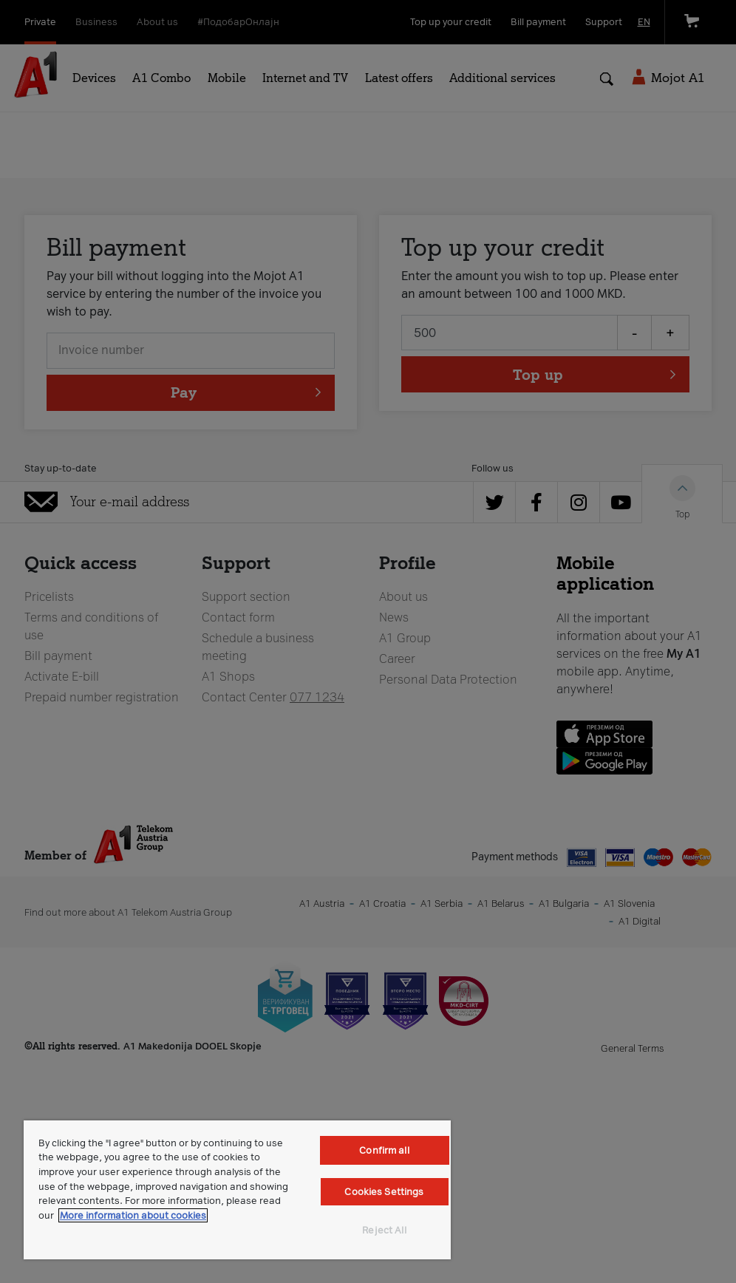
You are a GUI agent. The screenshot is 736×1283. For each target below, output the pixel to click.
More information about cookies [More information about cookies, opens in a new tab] (133, 1215)
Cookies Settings (383, 1191)
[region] (237, 1189)
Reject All (384, 1230)
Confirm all (384, 1150)
